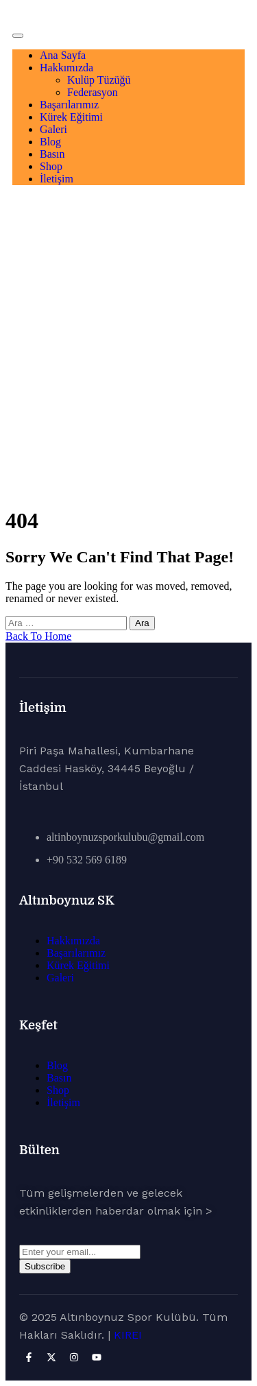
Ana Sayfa (63, 55)
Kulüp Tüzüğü (99, 80)
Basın (52, 154)
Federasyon (92, 92)
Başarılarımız (69, 104)
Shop (51, 166)
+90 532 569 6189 (87, 859)
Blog (50, 141)
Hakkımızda (66, 67)
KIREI (128, 1334)
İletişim (56, 178)
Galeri (53, 129)
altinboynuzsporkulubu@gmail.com (125, 837)
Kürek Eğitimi (71, 117)
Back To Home (38, 636)
